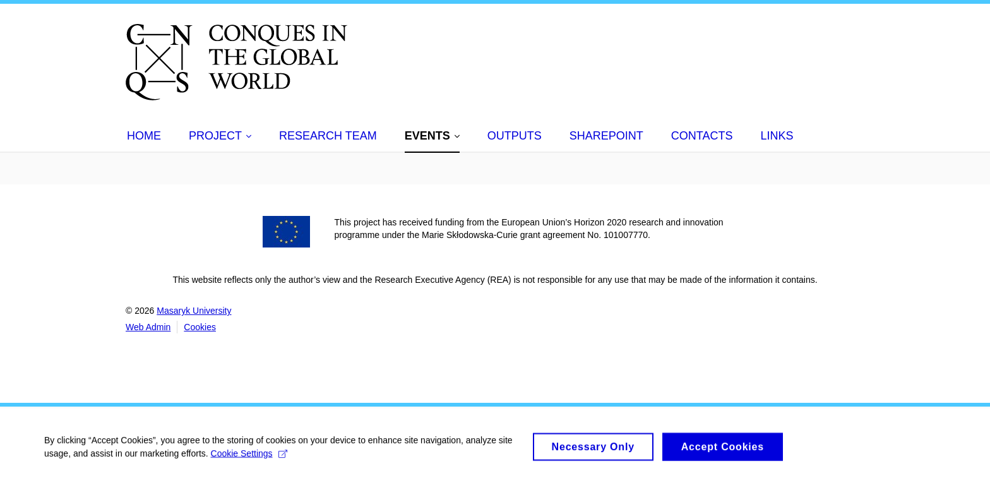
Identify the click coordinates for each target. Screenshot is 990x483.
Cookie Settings (249, 457)
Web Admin (148, 327)
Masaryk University (194, 311)
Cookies (200, 327)
